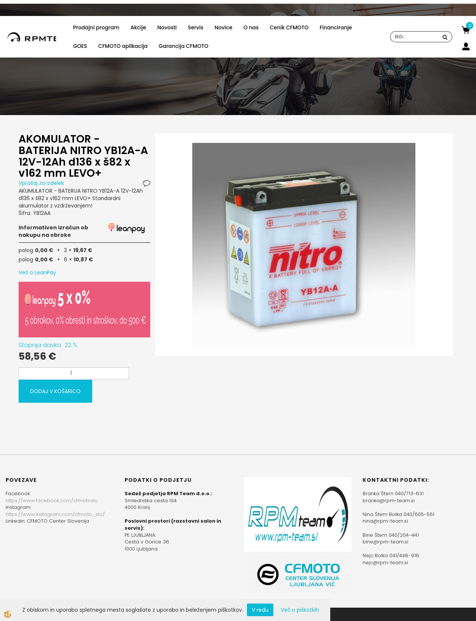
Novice (223, 27)
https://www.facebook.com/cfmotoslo (52, 500)
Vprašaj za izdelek (41, 183)
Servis (195, 27)
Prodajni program (96, 27)
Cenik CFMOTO (289, 27)
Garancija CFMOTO (183, 46)
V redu (260, 610)
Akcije (138, 27)
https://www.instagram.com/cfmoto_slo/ (55, 514)
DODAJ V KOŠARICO (55, 391)
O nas (251, 27)
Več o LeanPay (37, 272)
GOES (80, 46)
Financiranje (335, 27)
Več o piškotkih (300, 610)
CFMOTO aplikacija (123, 46)
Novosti (167, 27)
